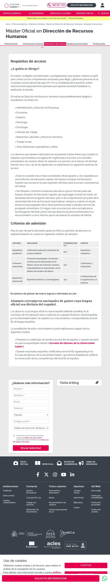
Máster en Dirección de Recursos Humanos (64, 24)
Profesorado (99, 44)
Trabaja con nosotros (31, 504)
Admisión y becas (84, 13)
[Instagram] (55, 474)
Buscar (105, 13)
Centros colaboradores (9, 502)
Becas (51, 498)
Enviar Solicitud (31, 448)
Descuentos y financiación (55, 492)
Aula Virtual (79, 498)
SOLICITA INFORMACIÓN (51, 578)
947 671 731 (56, 5)
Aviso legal (96, 491)
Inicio (8, 24)
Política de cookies (96, 511)
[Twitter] (46, 474)
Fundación (7, 491)
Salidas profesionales (77, 44)
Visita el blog (69, 382)
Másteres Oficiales (37, 24)
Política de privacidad (96, 504)
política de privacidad (32, 438)
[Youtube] (63, 474)
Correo (77, 508)
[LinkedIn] (72, 474)
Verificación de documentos (32, 511)
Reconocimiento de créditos (57, 504)
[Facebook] (37, 474)
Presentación (10, 44)
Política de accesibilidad (97, 497)
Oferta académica (19, 24)
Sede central (8, 496)
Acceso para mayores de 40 (58, 511)
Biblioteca (78, 503)
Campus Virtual (77, 492)
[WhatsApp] (104, 578)
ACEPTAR (85, 565)
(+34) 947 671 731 (33, 498)
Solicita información (82, 5)
